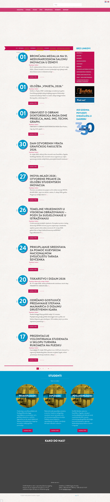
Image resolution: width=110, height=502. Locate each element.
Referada (21, 48)
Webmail (79, 66)
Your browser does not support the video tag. (84, 91)
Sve (17, 48)
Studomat (79, 64)
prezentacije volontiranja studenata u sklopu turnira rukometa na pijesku (49, 340)
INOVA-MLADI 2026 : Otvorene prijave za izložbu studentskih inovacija (45, 180)
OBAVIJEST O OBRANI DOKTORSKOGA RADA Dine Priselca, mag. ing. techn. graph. (49, 117)
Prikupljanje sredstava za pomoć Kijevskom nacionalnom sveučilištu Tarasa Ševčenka (48, 253)
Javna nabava (40, 48)
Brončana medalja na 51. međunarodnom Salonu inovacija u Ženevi (49, 59)
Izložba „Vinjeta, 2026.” (46, 86)
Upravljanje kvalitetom (84, 75)
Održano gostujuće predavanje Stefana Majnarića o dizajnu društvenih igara (45, 305)
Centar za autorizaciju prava (85, 69)
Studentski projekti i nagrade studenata (83, 81)
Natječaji (27, 48)
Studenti (46, 48)
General (18, 52)
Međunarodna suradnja (63, 48)
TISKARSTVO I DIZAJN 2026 (47, 279)
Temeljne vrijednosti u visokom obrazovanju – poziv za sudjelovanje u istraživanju (48, 214)
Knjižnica (79, 53)
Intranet (79, 58)
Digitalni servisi (81, 61)
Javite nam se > (55, 482)
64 (48, 368)
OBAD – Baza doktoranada (84, 77)
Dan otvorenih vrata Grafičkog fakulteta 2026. (46, 146)
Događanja (53, 48)
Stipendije (33, 48)
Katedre (79, 56)
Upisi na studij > (55, 381)
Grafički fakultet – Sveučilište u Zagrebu (27, 4)
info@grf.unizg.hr (67, 489)
